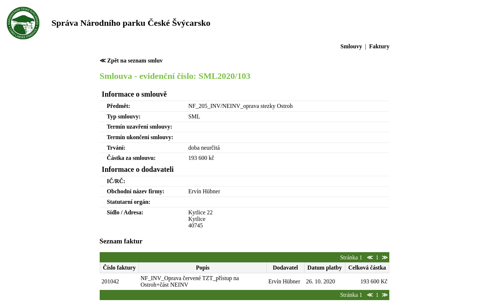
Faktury (379, 46)
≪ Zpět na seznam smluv (131, 60)
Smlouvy (351, 46)
